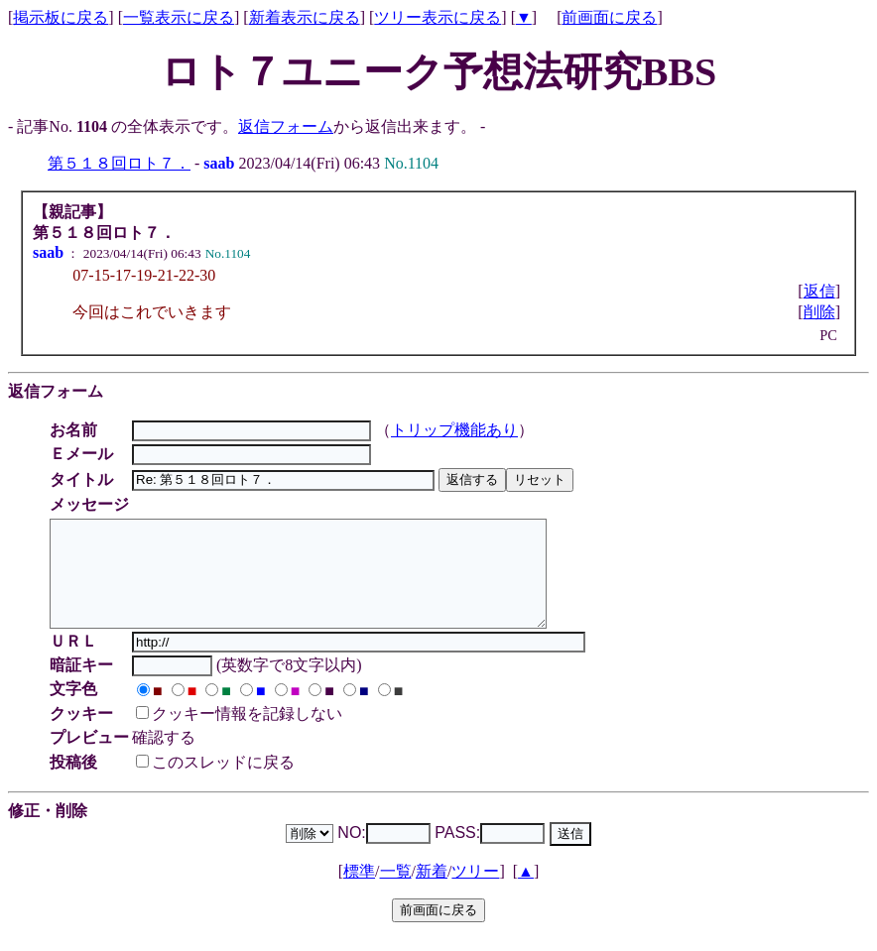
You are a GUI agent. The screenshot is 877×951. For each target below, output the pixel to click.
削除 (819, 311)
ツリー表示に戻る (437, 17)
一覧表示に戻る (178, 17)
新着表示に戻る (304, 17)
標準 (359, 892)
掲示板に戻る (60, 17)
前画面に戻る (609, 17)
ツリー (475, 892)
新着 (431, 892)
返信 (819, 291)
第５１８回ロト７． (119, 163)
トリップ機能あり (457, 429)
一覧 (396, 892)
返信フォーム (285, 126)
